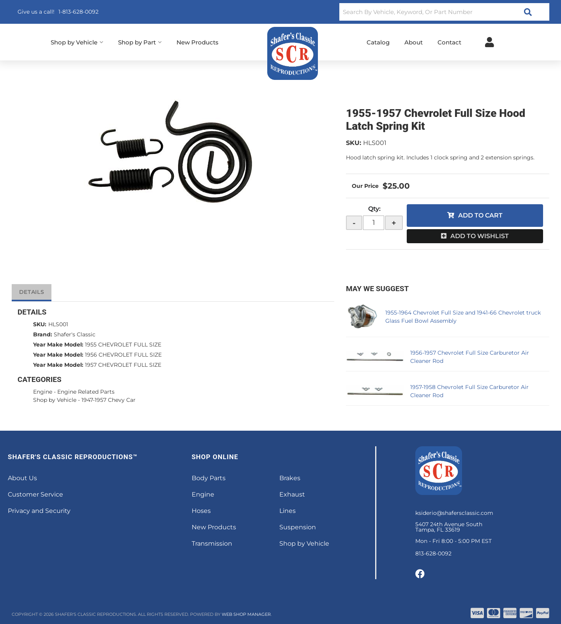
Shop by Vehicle (54, 399)
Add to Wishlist (479, 236)
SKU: (353, 143)
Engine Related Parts (86, 391)
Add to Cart (480, 215)
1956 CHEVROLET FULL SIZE (123, 354)
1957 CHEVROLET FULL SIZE (123, 364)
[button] (444, 12)
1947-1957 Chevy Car (108, 399)
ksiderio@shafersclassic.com (454, 513)
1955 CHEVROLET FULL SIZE (123, 344)
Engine (42, 391)
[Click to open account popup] (489, 42)
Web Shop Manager (246, 614)
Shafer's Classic (74, 334)
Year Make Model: (58, 344)
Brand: (42, 334)
